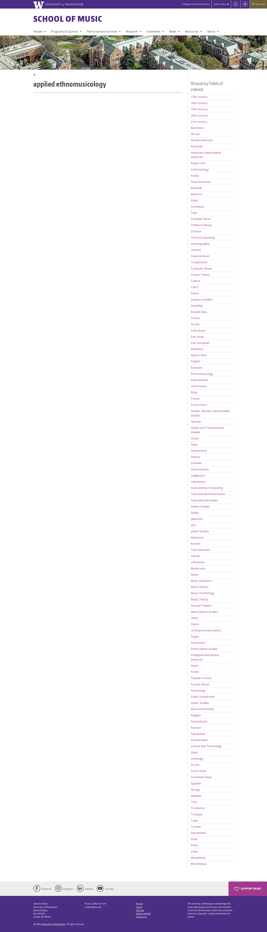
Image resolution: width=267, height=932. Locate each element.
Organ (195, 636)
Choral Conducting (203, 237)
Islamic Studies (200, 506)
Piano (194, 666)
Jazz (193, 525)
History (195, 457)
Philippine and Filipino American (205, 657)
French (195, 399)
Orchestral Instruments (206, 630)
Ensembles (154, 31)
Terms (139, 907)
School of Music (67, 19)
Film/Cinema (199, 386)
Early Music (198, 330)
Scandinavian (199, 740)
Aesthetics (197, 128)
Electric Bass (199, 355)
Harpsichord (199, 451)
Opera (195, 624)
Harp (194, 444)
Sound (195, 765)
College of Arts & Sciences (195, 4)
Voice (194, 851)
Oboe (194, 618)
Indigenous (198, 475)
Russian (196, 728)
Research (132, 31)
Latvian (195, 556)
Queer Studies (200, 703)
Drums (195, 324)
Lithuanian (198, 562)
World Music (199, 864)
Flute (194, 392)
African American (202, 140)
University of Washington (53, 924)
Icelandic (196, 463)
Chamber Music (201, 219)
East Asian (197, 337)
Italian (195, 513)
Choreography (200, 244)
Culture (195, 281)
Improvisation (200, 469)
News (172, 31)
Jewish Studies (200, 531)
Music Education (201, 581)
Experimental (199, 380)
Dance (195, 293)
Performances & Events (102, 31)
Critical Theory (200, 275)
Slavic (194, 752)
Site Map (140, 910)
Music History (199, 587)
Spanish (196, 783)
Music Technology (202, 593)
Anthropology (200, 169)
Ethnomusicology (202, 374)
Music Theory (199, 599)
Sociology (197, 758)
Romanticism (199, 721)
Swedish (196, 796)
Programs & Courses (64, 31)
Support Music (247, 889)
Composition (199, 262)
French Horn (199, 405)
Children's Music (201, 225)
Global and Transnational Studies (207, 430)
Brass (194, 200)
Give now (258, 4)
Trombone (198, 808)
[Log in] (235, 4)
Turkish (196, 827)
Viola (194, 839)
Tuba (194, 820)
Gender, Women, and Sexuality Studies (210, 413)
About (211, 31)
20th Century (199, 115)
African (195, 134)
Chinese (196, 231)
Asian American (201, 182)
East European (200, 343)
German (196, 421)
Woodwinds (198, 858)
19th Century (199, 109)
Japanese (197, 519)
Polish (195, 672)
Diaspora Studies (202, 299)
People (37, 31)
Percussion (198, 643)
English (195, 361)
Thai (194, 802)
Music (194, 574)
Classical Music (200, 256)
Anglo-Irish (198, 163)
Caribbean (197, 206)
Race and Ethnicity (202, 709)
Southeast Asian (201, 777)
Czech (194, 287)
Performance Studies (204, 649)
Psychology (198, 690)
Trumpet (196, 814)
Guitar (195, 438)
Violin (194, 845)
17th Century (199, 97)
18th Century (199, 103)
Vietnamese (198, 833)
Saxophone (198, 734)
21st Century (199, 122)
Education (197, 349)
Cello (194, 213)
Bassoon (196, 194)
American (197, 146)
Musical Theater (201, 605)
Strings (195, 789)
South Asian (198, 771)
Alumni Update (143, 913)
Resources (192, 31)
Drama (195, 318)
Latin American (200, 550)
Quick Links (220, 4)
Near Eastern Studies (204, 612)
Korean (195, 544)
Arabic (195, 175)
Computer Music (201, 268)
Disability (197, 306)
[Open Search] (245, 4)
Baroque (196, 188)
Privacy (139, 903)
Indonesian (198, 482)
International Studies (204, 500)
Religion (196, 715)
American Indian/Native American (206, 155)
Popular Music (200, 684)
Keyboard (197, 537)
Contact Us (141, 916)
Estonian (196, 368)
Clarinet (196, 250)
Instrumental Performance (208, 494)
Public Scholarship (202, 697)
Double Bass (199, 312)
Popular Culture (201, 678)
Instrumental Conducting (207, 488)
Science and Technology (206, 746)
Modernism (198, 568)
